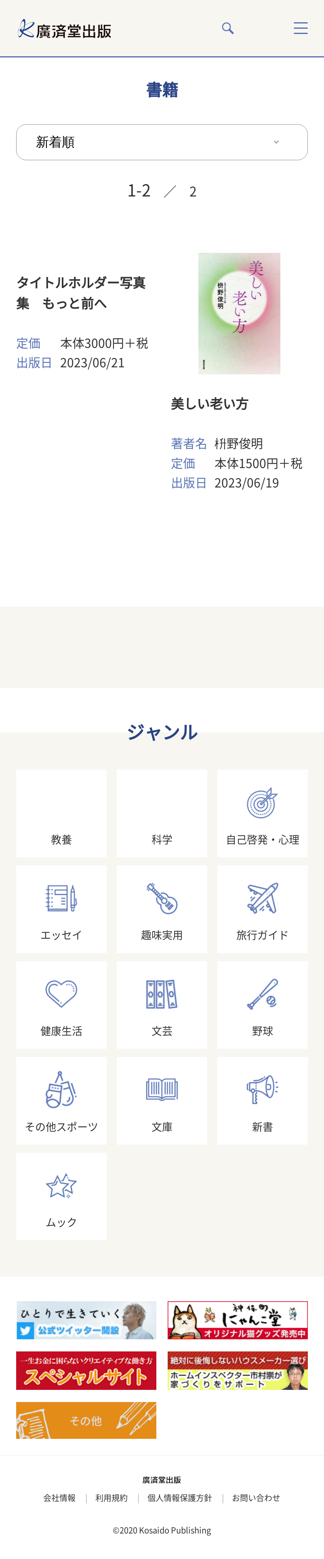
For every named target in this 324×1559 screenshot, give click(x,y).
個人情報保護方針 (179, 1498)
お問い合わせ (256, 1498)
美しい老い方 (209, 403)
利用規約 (111, 1498)
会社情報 (59, 1498)
